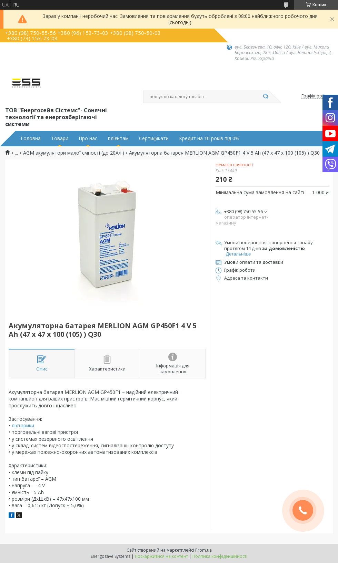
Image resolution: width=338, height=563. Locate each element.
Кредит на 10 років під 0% (209, 138)
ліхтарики (23, 425)
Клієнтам (118, 138)
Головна (31, 138)
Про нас (88, 138)
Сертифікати (154, 138)
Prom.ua (203, 550)
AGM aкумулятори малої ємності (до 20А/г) (73, 153)
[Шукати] (265, 97)
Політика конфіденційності (219, 556)
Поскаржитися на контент (161, 556)
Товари (59, 138)
